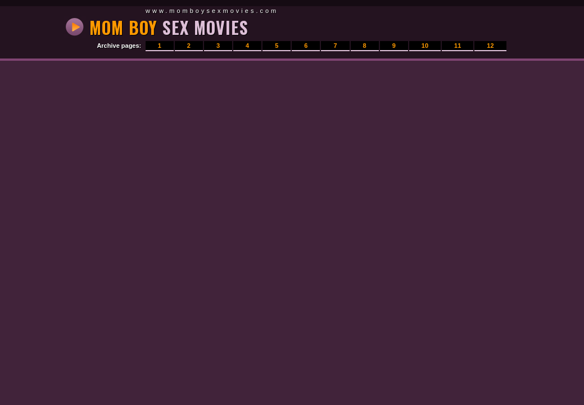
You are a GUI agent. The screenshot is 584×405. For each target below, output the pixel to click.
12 (490, 45)
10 (425, 45)
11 (457, 45)
